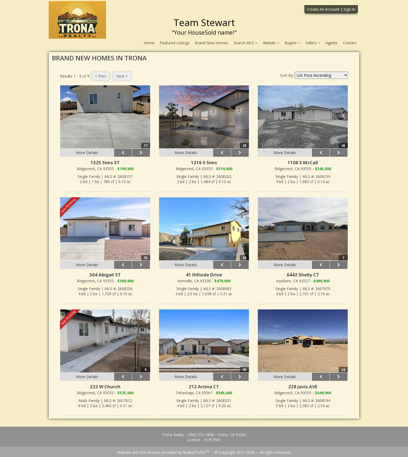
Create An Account (323, 9)
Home (149, 42)
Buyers (292, 42)
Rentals (271, 42)
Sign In (349, 9)
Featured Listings (175, 42)
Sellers (312, 42)
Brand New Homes (211, 42)
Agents (332, 42)
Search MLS (245, 42)
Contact (350, 42)
